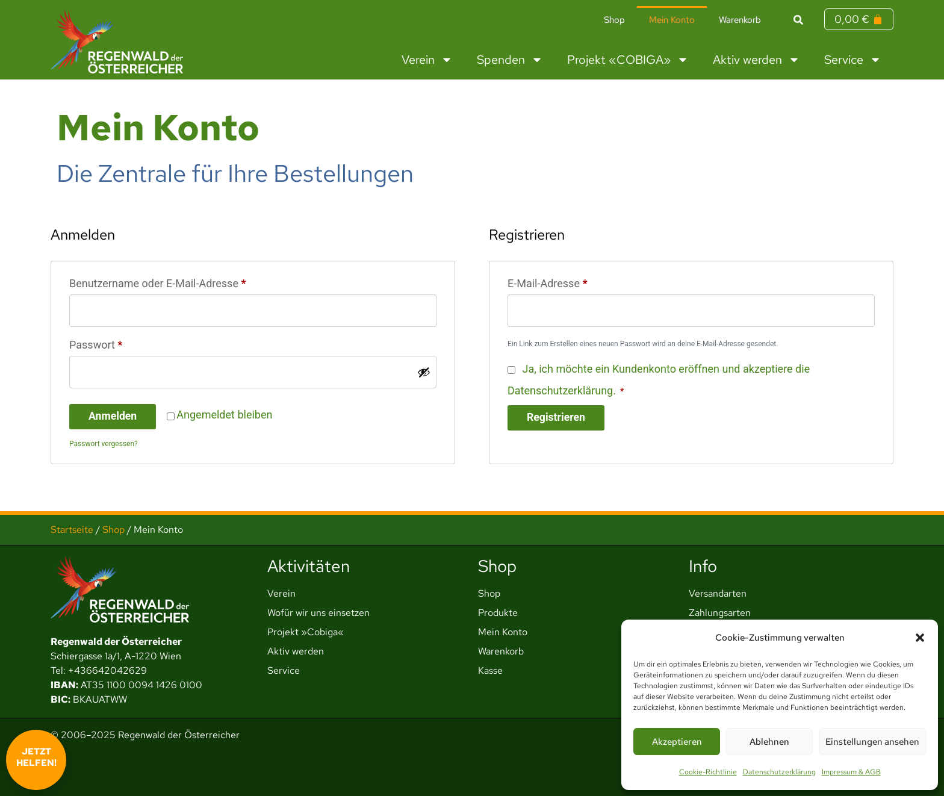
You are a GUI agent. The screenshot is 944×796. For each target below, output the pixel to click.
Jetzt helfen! (36, 757)
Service (852, 60)
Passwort (123, 343)
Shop (614, 20)
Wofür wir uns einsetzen (318, 612)
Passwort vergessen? (103, 445)
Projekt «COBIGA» (628, 60)
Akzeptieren (677, 742)
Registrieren (556, 418)
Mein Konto (672, 20)
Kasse (490, 670)
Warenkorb (740, 20)
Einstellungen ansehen (872, 742)
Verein (427, 60)
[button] (920, 638)
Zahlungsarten (720, 612)
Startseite (72, 529)
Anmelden (113, 417)
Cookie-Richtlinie (708, 772)
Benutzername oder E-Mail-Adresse (185, 281)
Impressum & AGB (851, 772)
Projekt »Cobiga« (305, 632)
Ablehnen (769, 742)
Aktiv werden (756, 60)
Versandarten (718, 593)
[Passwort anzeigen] (423, 373)
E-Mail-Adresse (575, 281)
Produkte (498, 612)
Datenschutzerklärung (779, 772)
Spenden (510, 60)
